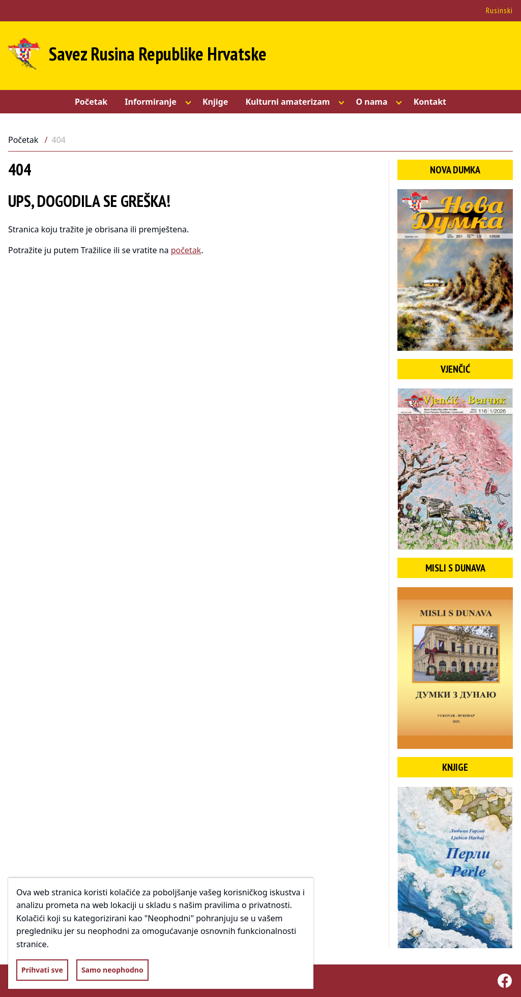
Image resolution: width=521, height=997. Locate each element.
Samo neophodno (112, 970)
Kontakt (430, 101)
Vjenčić (455, 369)
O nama (371, 101)
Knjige (215, 101)
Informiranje (151, 101)
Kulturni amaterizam (287, 101)
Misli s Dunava (455, 568)
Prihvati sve (42, 970)
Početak (91, 101)
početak (186, 250)
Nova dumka (455, 169)
